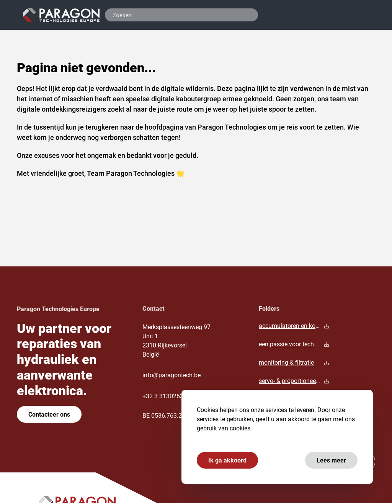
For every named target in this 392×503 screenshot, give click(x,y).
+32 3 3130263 (162, 396)
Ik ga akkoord (227, 460)
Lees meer (331, 460)
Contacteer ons (49, 414)
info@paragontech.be (171, 375)
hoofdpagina (164, 126)
